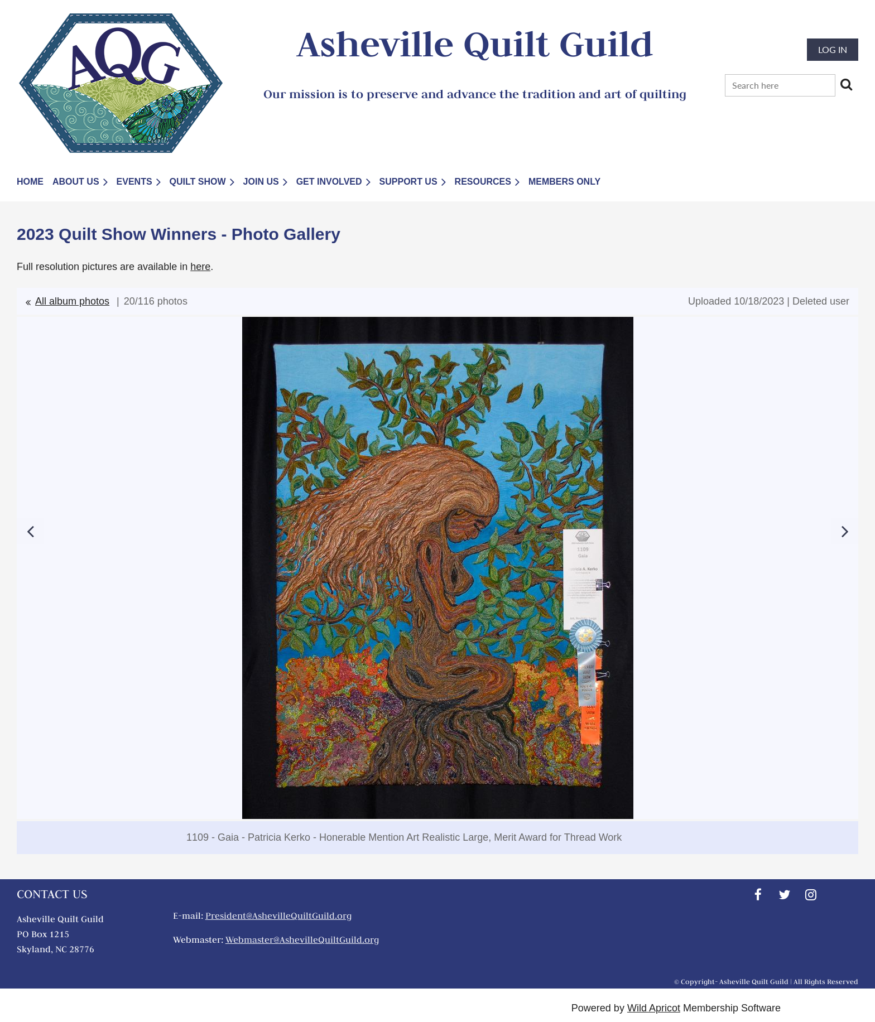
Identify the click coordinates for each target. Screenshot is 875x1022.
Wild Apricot (653, 1008)
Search (846, 84)
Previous (30, 531)
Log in (832, 49)
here (200, 266)
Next (844, 531)
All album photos (72, 301)
